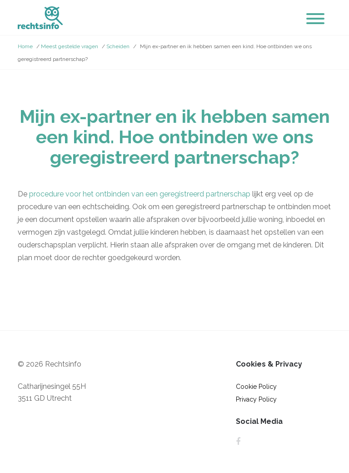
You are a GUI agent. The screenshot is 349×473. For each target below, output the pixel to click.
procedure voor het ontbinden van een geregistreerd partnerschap (139, 194)
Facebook (238, 442)
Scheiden (118, 46)
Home (25, 46)
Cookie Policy (256, 386)
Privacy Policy (256, 399)
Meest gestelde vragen (69, 46)
